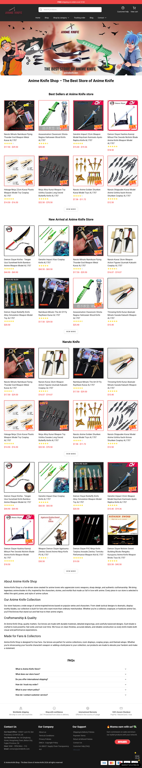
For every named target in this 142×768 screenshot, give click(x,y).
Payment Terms (79, 736)
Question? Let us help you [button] (130, 765)
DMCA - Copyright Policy (48, 743)
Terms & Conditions (46, 736)
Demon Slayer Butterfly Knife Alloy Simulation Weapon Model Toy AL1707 (18, 315)
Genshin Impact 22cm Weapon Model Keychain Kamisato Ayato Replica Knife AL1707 (87, 137)
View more (71, 209)
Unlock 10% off (137, 757)
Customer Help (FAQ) (81, 746)
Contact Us (77, 743)
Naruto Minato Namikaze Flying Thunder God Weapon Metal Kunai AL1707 (18, 137)
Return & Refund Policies (82, 739)
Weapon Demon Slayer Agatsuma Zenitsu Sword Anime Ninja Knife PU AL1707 (53, 551)
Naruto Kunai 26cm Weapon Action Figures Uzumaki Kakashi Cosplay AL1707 (122, 262)
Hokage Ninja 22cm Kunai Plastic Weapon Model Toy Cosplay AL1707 (19, 192)
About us (42, 732)
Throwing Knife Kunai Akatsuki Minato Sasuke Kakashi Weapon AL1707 (122, 315)
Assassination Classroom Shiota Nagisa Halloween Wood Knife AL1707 (53, 137)
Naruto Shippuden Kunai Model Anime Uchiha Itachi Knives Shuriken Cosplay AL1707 (121, 192)
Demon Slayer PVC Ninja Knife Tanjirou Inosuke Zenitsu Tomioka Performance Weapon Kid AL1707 (88, 551)
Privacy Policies (45, 739)
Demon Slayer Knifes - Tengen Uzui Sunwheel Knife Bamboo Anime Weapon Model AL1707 (17, 262)
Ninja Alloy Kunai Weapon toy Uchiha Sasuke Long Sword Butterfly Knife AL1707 (51, 192)
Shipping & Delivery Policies (83, 732)
